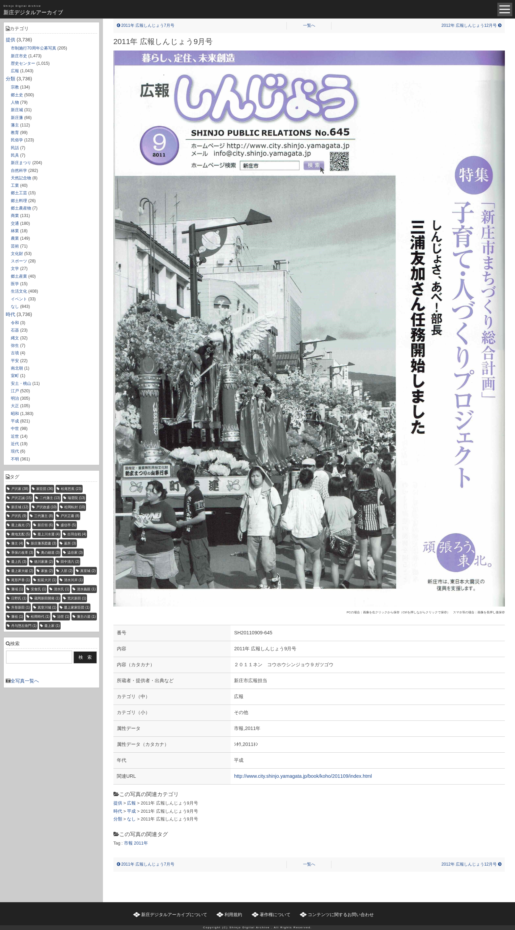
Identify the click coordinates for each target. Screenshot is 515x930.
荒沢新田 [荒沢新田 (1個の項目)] (76, 598)
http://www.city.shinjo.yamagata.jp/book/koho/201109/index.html (303, 776)
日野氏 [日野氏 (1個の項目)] (18, 598)
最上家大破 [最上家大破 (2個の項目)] (22, 571)
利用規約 (233, 914)
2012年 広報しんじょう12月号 (471, 25)
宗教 (15, 87)
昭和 (15, 413)
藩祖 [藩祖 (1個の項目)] (17, 616)
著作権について (275, 914)
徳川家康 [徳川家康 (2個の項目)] (43, 561)
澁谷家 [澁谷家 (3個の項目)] (75, 552)
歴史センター (23, 63)
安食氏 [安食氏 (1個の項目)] (38, 589)
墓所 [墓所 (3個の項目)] (70, 543)
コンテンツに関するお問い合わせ (341, 914)
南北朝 (17, 368)
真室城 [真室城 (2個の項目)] (87, 571)
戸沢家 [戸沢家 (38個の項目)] (19, 489)
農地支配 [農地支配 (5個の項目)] (20, 534)
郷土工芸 (19, 193)
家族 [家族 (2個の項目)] (47, 571)
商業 (15, 215)
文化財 (17, 253)
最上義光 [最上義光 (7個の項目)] (20, 525)
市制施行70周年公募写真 (33, 48)
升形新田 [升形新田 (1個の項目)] (20, 607)
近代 (15, 443)
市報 (128, 843)
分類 (10, 78)
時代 (10, 314)
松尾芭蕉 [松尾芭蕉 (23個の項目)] (71, 489)
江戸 (15, 391)
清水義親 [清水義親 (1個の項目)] (86, 589)
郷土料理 (19, 200)
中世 (15, 428)
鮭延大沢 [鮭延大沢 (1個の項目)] (47, 580)
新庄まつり (21, 162)
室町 (15, 375)
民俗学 (17, 140)
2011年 (141, 843)
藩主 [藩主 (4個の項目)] (17, 543)
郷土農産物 (21, 208)
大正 (15, 405)
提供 (10, 39)
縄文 (15, 338)
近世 (15, 436)
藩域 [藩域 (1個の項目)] (17, 589)
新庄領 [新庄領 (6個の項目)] (45, 525)
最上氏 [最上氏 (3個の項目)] (18, 561)
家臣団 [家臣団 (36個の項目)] (44, 489)
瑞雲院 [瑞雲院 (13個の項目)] (76, 498)
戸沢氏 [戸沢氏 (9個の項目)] (18, 516)
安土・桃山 (21, 383)
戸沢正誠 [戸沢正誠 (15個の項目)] (21, 498)
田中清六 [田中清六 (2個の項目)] (70, 561)
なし (15, 306)
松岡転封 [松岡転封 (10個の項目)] (74, 507)
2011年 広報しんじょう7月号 (145, 25)
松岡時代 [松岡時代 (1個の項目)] (40, 616)
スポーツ (19, 261)
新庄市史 (19, 56)
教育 (15, 132)
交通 (15, 223)
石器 (15, 330)
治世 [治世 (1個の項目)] (63, 616)
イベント (19, 299)
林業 (15, 231)
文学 (15, 268)
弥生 (15, 345)
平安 (15, 360)
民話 (15, 147)
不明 (15, 459)
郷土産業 (19, 276)
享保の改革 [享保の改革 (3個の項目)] (22, 552)
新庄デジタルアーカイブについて (174, 914)
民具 (15, 155)
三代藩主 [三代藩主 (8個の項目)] (43, 516)
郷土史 (17, 95)
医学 (15, 283)
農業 (15, 238)
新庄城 (17, 109)
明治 (15, 398)
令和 (15, 322)
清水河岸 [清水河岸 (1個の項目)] (73, 580)
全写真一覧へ (24, 681)
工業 (15, 185)
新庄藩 (17, 117)
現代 (15, 451)
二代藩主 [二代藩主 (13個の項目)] (50, 498)
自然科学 (19, 170)
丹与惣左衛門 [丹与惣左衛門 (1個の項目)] (24, 626)
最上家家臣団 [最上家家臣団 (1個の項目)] (76, 607)
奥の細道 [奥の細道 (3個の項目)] (50, 552)
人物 (15, 102)
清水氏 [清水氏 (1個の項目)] (61, 589)
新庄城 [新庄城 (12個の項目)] (19, 507)
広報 (15, 70)
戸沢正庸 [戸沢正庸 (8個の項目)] (70, 516)
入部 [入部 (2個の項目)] (66, 571)
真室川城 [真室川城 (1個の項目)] (47, 607)
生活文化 (19, 291)
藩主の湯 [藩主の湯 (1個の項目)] (86, 616)
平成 (15, 421)
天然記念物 (21, 178)
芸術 (15, 246)
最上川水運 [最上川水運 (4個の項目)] (49, 534)
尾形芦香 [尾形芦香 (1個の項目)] (20, 580)
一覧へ (309, 25)
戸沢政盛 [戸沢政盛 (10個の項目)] (46, 507)
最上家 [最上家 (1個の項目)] (52, 626)
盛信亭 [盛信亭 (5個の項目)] (68, 525)
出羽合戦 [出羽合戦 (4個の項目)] (76, 534)
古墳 (15, 353)
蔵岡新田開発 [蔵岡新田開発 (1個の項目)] (47, 598)
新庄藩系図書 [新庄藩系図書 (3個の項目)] (43, 543)
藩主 (15, 125)
